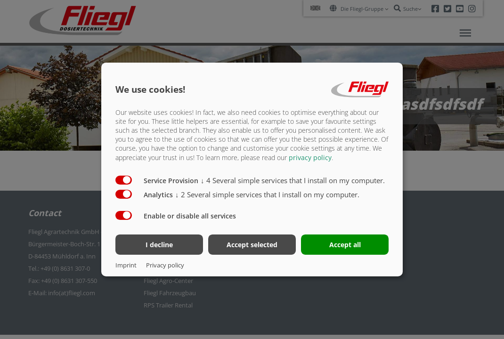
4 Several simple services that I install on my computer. (293, 180)
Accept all (345, 244)
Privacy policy (165, 265)
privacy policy (310, 157)
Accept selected (252, 244)
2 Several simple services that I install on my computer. (267, 194)
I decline (159, 244)
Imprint (126, 265)
